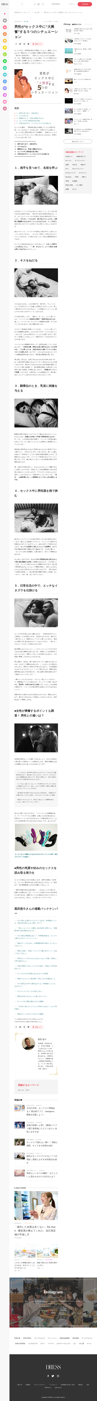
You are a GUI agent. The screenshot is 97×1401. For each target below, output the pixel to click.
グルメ (42, 1343)
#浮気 (76, 177)
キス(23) (55, 21)
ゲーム (89, 1343)
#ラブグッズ (82, 173)
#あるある (68, 177)
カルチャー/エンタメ (64, 1343)
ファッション (52, 1338)
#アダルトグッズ (70, 173)
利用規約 (28, 1384)
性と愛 (37, 12)
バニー (75, 82)
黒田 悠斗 (42, 1039)
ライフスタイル (28, 1223)
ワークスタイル (87, 1338)
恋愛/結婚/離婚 (49, 1259)
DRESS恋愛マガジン (32, 1170)
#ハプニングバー (80, 160)
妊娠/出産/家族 (20, 1343)
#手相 (67, 181)
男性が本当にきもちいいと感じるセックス (31, 996)
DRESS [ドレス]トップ (22, 12)
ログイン (72, 4)
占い (75, 1343)
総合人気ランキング (78, 141)
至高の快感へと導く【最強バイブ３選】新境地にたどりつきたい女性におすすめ (42, 1128)
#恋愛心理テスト (81, 156)
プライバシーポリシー (39, 1384)
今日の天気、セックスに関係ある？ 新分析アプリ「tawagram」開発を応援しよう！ (41, 1111)
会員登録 (85, 4)
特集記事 (17, 1338)
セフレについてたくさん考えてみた (29, 991)
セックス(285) (47, 21)
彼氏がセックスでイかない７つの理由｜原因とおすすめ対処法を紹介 (42, 1159)
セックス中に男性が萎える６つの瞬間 (30, 1001)
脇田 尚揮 (76, 93)
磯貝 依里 (17, 1270)
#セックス (21, 1090)
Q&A (88, 1384)
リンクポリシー (53, 1384)
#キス (27, 1090)
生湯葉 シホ (40, 1268)
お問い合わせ (58, 1387)
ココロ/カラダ (32, 1343)
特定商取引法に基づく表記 (68, 1384)
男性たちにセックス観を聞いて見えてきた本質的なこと (36, 978)
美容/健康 (75, 1338)
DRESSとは (48, 1387)
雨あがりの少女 (78, 64)
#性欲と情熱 (69, 185)
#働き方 (83, 164)
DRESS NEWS (30, 1105)
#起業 (67, 164)
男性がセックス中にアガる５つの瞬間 (30, 1014)
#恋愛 (67, 189)
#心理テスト (69, 156)
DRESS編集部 (30, 1122)
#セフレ (74, 189)
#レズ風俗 (79, 185)
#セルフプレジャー (78, 168)
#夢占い (84, 177)
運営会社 (80, 1384)
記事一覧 (19, 1384)
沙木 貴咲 (77, 33)
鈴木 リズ (76, 124)
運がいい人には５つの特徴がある (82, 79)
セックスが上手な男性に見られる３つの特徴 (32, 973)
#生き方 (74, 164)
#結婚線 (74, 181)
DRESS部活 (56, 4)
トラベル (51, 1343)
